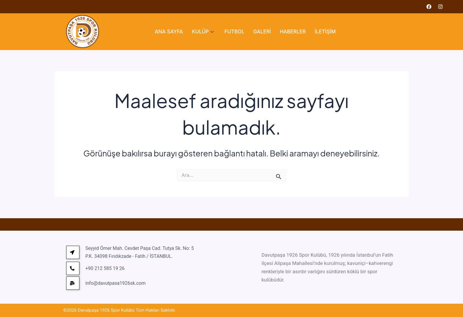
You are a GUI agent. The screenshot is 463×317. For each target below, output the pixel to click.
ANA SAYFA (169, 32)
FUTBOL (234, 32)
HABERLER (293, 32)
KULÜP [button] (203, 32)
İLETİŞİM (324, 32)
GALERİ (262, 32)
